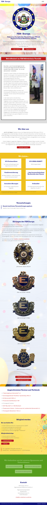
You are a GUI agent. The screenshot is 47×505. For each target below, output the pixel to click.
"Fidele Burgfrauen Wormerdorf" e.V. (12, 393)
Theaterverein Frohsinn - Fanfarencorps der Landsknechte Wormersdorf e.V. (21, 408)
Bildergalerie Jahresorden (23, 377)
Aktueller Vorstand (23, 147)
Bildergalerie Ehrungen (23, 380)
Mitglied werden (30, 49)
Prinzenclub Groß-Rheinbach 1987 (11, 400)
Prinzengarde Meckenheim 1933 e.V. (12, 411)
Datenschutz (44, 503)
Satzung (5, 443)
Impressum (39, 503)
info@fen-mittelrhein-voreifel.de (21, 239)
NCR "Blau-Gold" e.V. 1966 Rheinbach (12, 405)
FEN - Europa (5, 1)
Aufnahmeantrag (7, 440)
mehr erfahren (16, 49)
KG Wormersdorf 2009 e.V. (9, 398)
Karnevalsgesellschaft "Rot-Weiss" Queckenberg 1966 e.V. (17, 395)
